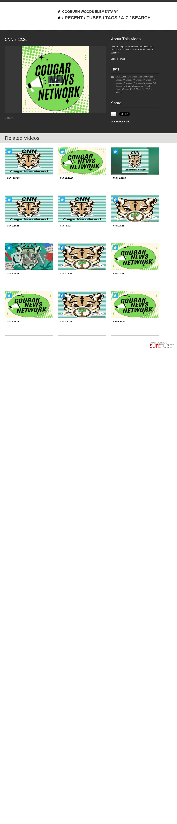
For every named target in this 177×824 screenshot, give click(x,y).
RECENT (74, 17)
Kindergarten (137, 86)
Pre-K (147, 86)
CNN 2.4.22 (118, 226)
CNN (118, 77)
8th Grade (136, 80)
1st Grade (127, 86)
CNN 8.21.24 (13, 321)
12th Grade (132, 77)
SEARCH (141, 17)
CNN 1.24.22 (66, 321)
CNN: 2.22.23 (119, 178)
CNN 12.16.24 (66, 178)
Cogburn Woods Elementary (133, 89)
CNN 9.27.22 (13, 226)
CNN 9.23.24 (119, 321)
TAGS (111, 17)
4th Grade (136, 83)
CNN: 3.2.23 (66, 226)
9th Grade (127, 80)
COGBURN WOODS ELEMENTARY (88, 11)
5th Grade (127, 83)
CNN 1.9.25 (118, 273)
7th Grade (147, 80)
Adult (123, 77)
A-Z (124, 17)
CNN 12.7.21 (66, 273)
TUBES (94, 17)
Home (118, 89)
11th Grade (143, 77)
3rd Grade (147, 83)
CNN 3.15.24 (13, 273)
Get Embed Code (120, 121)
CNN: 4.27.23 (13, 178)
